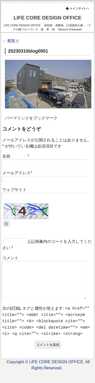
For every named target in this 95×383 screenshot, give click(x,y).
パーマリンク (17, 118)
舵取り (11, 41)
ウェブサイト (14, 189)
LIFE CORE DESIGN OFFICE (48, 17)
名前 (6, 156)
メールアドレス (16, 173)
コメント (10, 258)
